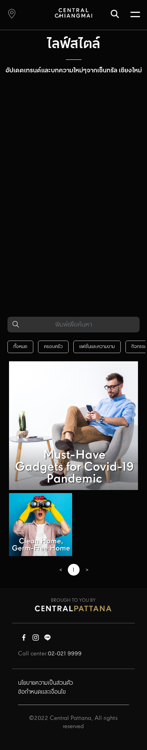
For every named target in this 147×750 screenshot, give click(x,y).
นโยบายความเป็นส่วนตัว (45, 683)
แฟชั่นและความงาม (97, 346)
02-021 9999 (65, 654)
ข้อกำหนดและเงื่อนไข (42, 692)
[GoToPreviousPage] (60, 570)
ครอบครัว (53, 346)
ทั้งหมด (20, 346)
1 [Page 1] (73, 570)
